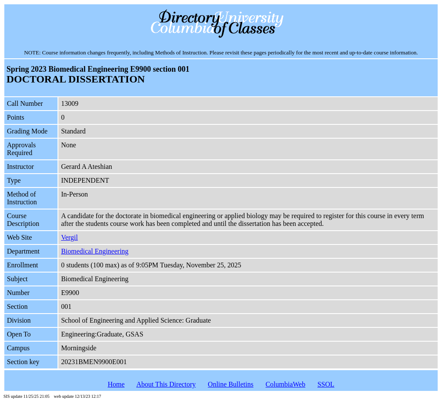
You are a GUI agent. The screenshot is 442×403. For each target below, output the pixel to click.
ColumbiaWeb (285, 384)
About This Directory (165, 384)
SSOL (325, 384)
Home (116, 384)
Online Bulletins (230, 384)
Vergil (69, 237)
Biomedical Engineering (94, 251)
